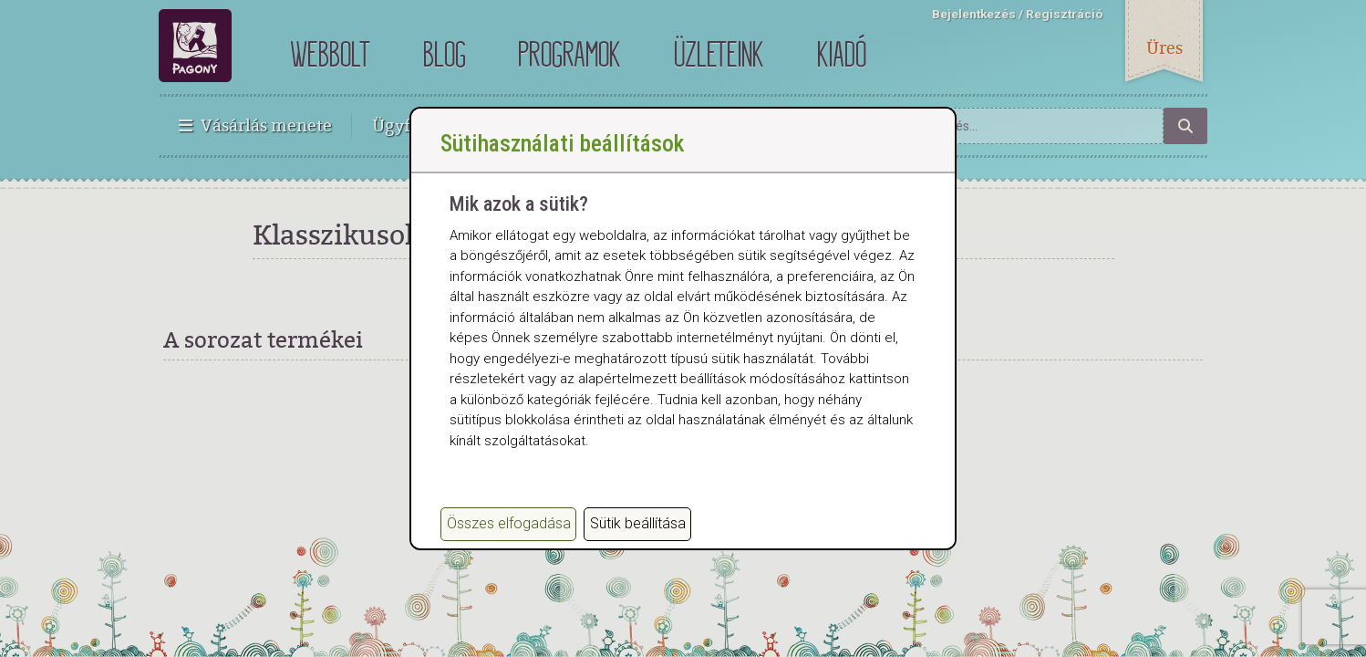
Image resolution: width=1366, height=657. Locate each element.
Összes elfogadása (509, 531)
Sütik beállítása (638, 531)
